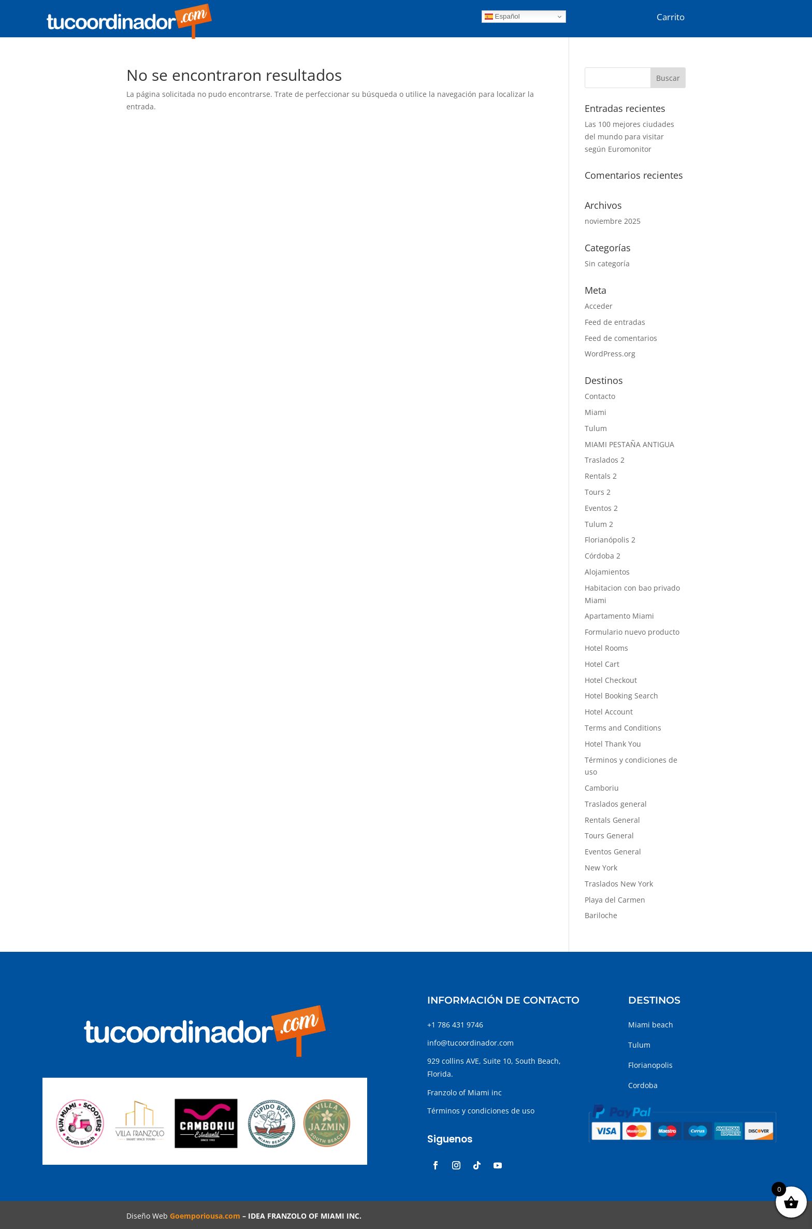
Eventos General (613, 851)
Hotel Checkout (611, 680)
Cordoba (643, 1085)
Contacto (600, 396)
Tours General (609, 835)
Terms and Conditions (623, 728)
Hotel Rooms (606, 648)
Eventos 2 (601, 508)
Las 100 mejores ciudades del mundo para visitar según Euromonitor (629, 136)
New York (601, 868)
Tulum (596, 428)
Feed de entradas (615, 322)
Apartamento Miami (619, 616)
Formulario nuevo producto (632, 632)
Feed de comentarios (621, 338)
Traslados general (616, 804)
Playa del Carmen (615, 900)
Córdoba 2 (602, 556)
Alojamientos (607, 572)
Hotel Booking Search (621, 696)
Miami (595, 412)
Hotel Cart (602, 664)
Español (502, 16)
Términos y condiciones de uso (480, 1111)
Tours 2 (598, 492)
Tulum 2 (599, 524)
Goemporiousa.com (205, 1216)
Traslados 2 (605, 460)
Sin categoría (607, 263)
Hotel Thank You (613, 744)
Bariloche (601, 915)
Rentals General (612, 820)
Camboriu (602, 788)
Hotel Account (609, 712)
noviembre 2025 (613, 221)
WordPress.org (610, 354)
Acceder (599, 306)
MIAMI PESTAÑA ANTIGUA (629, 444)
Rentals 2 (601, 476)
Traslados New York (619, 884)
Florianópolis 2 (610, 540)
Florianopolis (650, 1065)
